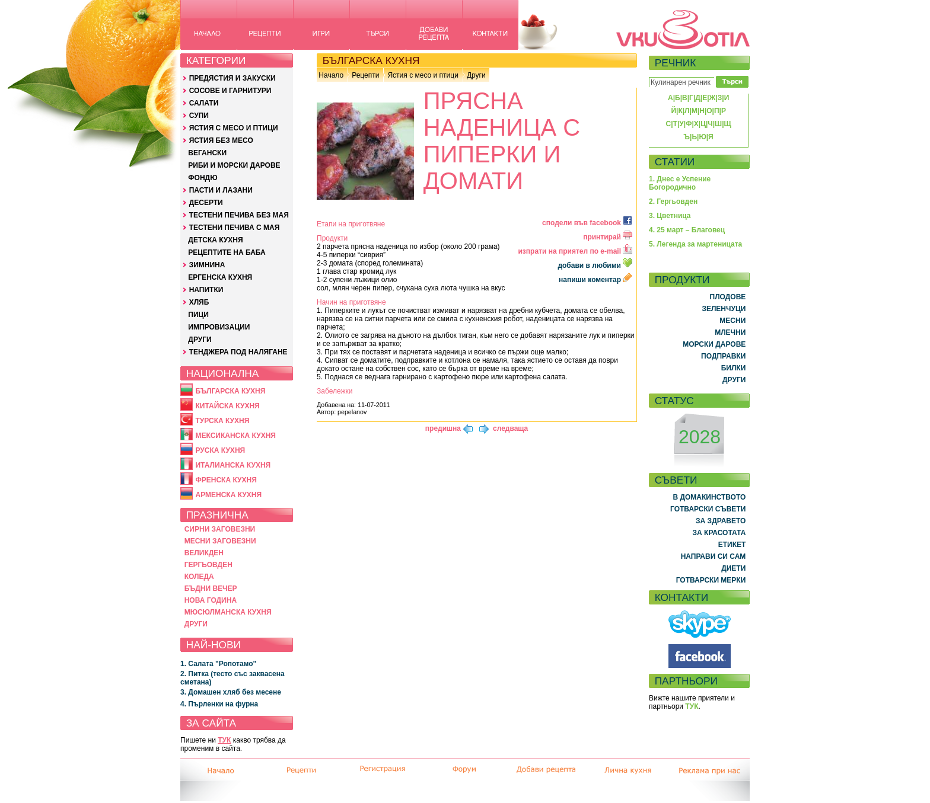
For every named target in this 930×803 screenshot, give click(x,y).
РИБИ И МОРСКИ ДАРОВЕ (234, 165)
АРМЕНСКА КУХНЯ (228, 495)
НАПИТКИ (206, 290)
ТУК (224, 740)
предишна (443, 428)
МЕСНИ (732, 320)
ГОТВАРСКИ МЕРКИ (711, 580)
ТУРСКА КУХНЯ (222, 421)
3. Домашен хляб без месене (230, 692)
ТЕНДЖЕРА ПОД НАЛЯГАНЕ (238, 352)
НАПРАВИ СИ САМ (713, 556)
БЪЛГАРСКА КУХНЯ (230, 391)
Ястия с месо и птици (422, 75)
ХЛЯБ (199, 302)
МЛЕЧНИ (730, 332)
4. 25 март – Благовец (687, 230)
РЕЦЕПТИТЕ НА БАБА (226, 252)
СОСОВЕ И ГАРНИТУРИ (230, 91)
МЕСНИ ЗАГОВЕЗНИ (220, 541)
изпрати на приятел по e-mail (575, 251)
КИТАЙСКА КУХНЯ (227, 406)
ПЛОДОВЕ (728, 297)
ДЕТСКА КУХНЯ (215, 240)
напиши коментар (595, 280)
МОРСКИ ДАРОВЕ (714, 344)
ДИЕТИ (733, 568)
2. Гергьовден (673, 201)
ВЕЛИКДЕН (204, 553)
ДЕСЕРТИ (206, 203)
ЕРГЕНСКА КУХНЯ (220, 277)
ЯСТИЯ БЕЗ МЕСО (221, 140)
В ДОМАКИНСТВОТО (709, 497)
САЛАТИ (204, 103)
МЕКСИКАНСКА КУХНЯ (235, 435)
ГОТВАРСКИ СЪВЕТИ (708, 509)
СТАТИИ (675, 162)
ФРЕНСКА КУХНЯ (225, 480)
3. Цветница (670, 216)
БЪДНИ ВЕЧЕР (210, 588)
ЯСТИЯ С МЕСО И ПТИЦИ (233, 128)
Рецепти (365, 75)
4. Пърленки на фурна (219, 704)
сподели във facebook (587, 223)
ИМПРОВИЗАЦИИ (219, 327)
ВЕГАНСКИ (207, 153)
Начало (331, 75)
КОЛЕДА (199, 576)
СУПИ (199, 115)
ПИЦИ (198, 315)
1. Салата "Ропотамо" (218, 664)
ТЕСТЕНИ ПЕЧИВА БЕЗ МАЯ (239, 215)
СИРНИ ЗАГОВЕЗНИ (220, 529)
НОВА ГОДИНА (210, 600)
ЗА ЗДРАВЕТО (721, 521)
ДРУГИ (199, 339)
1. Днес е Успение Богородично (680, 183)
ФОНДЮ (202, 178)
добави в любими (596, 265)
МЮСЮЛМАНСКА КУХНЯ (228, 612)
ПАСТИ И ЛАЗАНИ (221, 190)
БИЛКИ (733, 368)
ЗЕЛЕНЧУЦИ (724, 309)
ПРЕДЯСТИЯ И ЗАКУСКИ (232, 78)
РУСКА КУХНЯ (220, 450)
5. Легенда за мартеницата (695, 244)
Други (476, 75)
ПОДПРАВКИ (723, 356)
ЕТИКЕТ (732, 544)
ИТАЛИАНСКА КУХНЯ (232, 465)
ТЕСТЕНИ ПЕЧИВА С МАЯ (234, 227)
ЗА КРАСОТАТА (719, 533)
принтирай (607, 237)
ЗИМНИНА (207, 265)
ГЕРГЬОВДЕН (208, 565)
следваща (510, 428)
